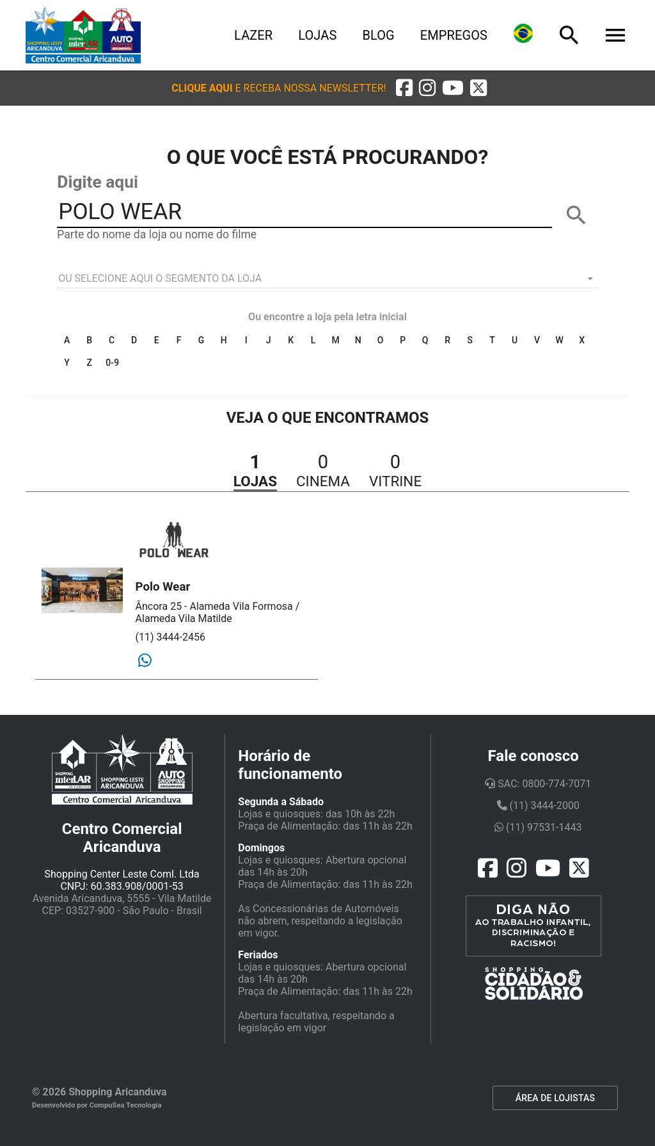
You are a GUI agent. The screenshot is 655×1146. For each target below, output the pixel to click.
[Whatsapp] (145, 661)
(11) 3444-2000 (538, 805)
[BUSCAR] (576, 215)
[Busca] (569, 35)
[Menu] (615, 35)
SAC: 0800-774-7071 (538, 784)
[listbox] (327, 278)
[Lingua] (523, 35)
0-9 (112, 362)
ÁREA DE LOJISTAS (555, 1098)
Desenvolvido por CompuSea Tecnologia (97, 1105)
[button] (278, 88)
